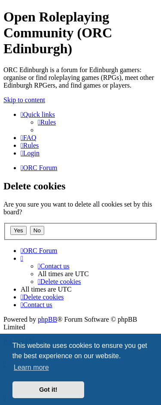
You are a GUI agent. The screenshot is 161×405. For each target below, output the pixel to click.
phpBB (47, 319)
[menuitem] (47, 122)
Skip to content (24, 100)
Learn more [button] (31, 367)
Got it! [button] (48, 389)
